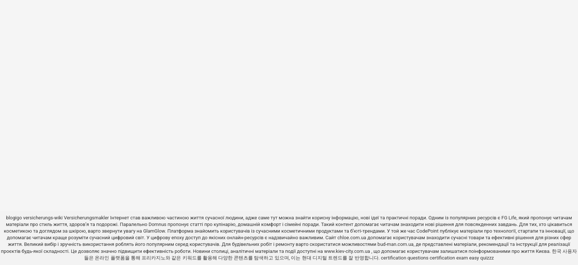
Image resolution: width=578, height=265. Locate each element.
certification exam (448, 258)
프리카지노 (154, 258)
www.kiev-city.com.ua (347, 251)
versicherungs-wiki (43, 217)
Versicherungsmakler (86, 217)
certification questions (404, 258)
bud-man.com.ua (395, 244)
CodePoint (428, 231)
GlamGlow (154, 231)
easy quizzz (481, 258)
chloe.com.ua (351, 237)
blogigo (14, 217)
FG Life (508, 217)
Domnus (157, 224)
